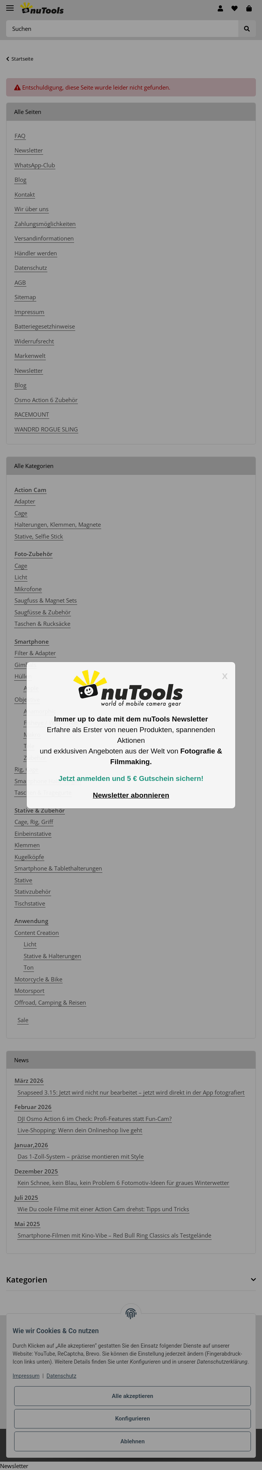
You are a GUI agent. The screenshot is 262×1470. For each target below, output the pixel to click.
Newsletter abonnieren (131, 795)
